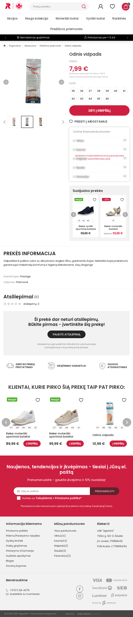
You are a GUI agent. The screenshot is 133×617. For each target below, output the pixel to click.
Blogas (10, 561)
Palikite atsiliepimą (66, 334)
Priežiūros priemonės (66, 29)
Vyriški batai (95, 18)
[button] (127, 37)
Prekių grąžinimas (16, 546)
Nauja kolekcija (36, 18)
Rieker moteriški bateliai (113, 227)
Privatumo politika (17, 530)
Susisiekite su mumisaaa (22, 594)
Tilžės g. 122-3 (105, 536)
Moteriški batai (67, 18)
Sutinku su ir (52, 498)
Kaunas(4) (60, 540)
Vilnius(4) (60, 535)
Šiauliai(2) (60, 551)
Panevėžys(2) (62, 556)
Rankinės (119, 18)
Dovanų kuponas (16, 566)
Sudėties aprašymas (18, 556)
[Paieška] (55, 7)
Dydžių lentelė (14, 540)
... (92, 220)
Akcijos (12, 18)
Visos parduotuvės (65, 530)
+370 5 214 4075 (17, 590)
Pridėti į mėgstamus (88, 121)
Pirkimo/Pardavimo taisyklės (23, 535)
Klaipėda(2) (61, 546)
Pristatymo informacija (20, 551)
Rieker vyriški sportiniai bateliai (86, 227)
